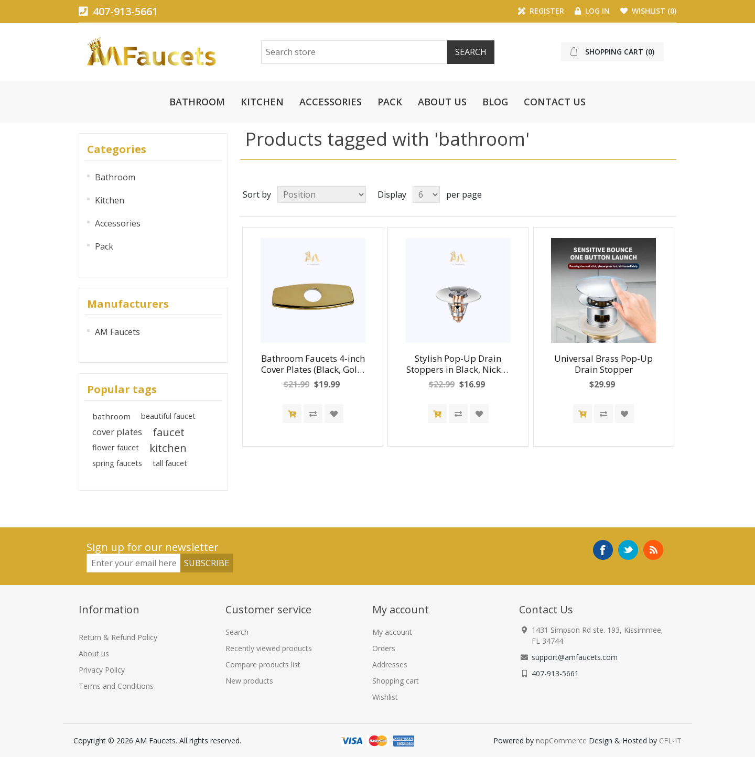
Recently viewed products (268, 648)
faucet (169, 432)
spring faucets (117, 463)
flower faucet (115, 447)
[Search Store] (354, 52)
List (667, 194)
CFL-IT (670, 740)
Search (237, 632)
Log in (592, 11)
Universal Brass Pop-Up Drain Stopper (603, 364)
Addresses (389, 664)
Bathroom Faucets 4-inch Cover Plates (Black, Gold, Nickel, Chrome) (313, 364)
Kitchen (262, 101)
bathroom (111, 416)
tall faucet (170, 463)
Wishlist (385, 697)
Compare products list (262, 664)
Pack (390, 101)
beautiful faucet (168, 416)
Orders (383, 648)
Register (541, 11)
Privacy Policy (102, 670)
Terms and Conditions (116, 686)
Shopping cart (395, 681)
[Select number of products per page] (426, 194)
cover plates (117, 432)
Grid (648, 194)
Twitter (628, 550)
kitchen (168, 447)
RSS (653, 550)
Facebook (603, 550)
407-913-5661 (118, 11)
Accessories (330, 101)
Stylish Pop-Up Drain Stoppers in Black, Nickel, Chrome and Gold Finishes (458, 364)
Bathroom (197, 101)
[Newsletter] (134, 563)
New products (249, 681)
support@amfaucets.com (575, 657)
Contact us (555, 101)
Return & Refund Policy (118, 637)
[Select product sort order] (321, 194)
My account (392, 632)
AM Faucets (117, 332)
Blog (495, 101)
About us (442, 101)
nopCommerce (561, 740)
